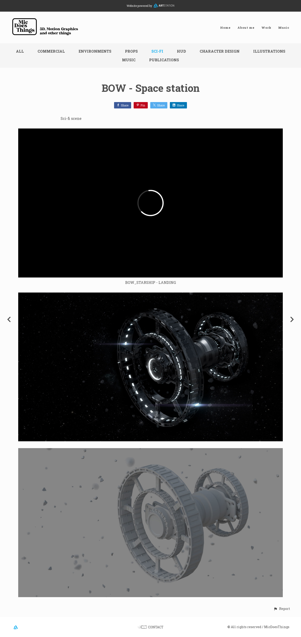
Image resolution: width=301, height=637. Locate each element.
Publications (164, 59)
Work (266, 28)
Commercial (51, 51)
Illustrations (269, 51)
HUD (181, 51)
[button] (282, 608)
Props (131, 51)
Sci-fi (157, 51)
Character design (220, 51)
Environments (95, 51)
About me (246, 28)
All (20, 51)
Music (283, 28)
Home (225, 28)
